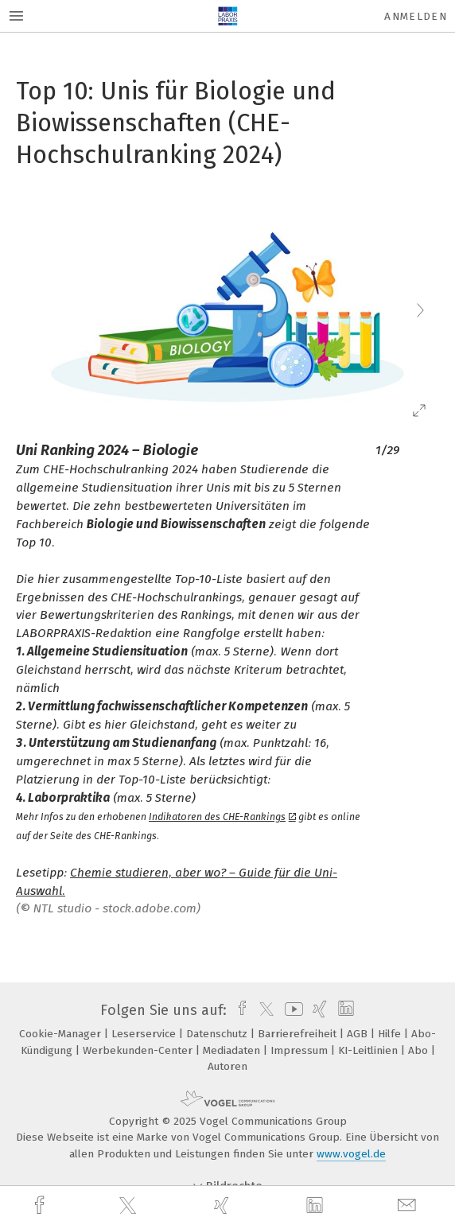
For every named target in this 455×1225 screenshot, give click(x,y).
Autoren (227, 1066)
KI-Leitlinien (369, 1050)
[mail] (409, 1205)
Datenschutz (218, 1033)
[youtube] (291, 1010)
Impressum (300, 1050)
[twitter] (129, 1206)
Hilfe (391, 1033)
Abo (419, 1050)
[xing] (223, 1205)
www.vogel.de (351, 1154)
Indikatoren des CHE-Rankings (222, 816)
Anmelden (415, 16)
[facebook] (41, 1205)
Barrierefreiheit (299, 1033)
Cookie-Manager (61, 1033)
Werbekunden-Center (139, 1050)
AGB (359, 1033)
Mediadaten (233, 1050)
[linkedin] (317, 1206)
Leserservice (145, 1033)
